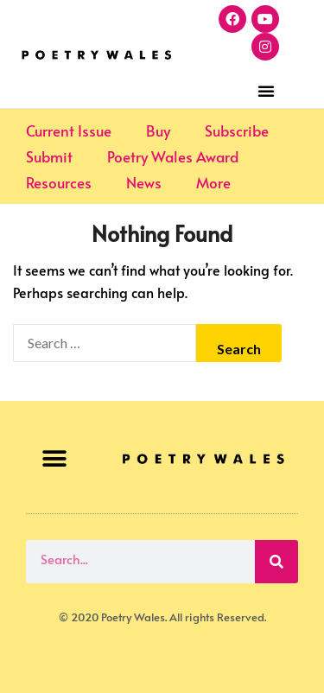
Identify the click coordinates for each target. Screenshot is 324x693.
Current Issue (68, 130)
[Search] (276, 561)
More (213, 182)
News (144, 182)
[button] (266, 91)
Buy (158, 130)
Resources (59, 182)
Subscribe (237, 130)
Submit (49, 156)
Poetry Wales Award (172, 156)
